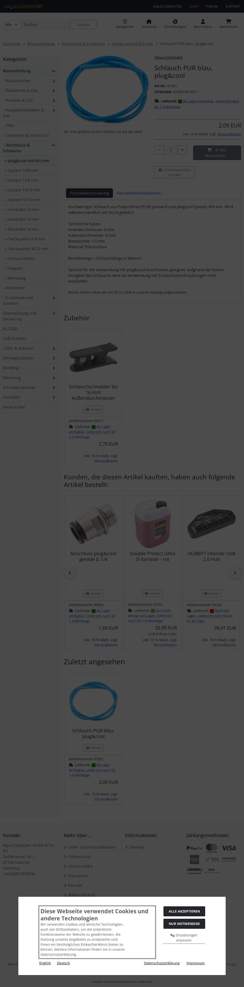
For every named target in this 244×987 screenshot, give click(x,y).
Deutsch (63, 963)
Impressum (196, 963)
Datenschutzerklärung (162, 963)
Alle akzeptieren (184, 911)
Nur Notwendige (184, 923)
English (45, 963)
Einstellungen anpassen (184, 937)
